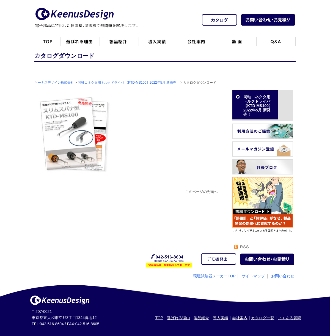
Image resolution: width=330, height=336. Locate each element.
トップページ (47, 43)
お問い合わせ (282, 276)
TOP (159, 318)
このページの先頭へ (201, 192)
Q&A (276, 43)
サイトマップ (253, 276)
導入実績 (220, 318)
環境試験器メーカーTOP (214, 276)
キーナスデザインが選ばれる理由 (80, 43)
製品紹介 (119, 43)
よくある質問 (289, 318)
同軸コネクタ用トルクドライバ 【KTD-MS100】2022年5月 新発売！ (258, 106)
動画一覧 (236, 43)
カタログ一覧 (262, 318)
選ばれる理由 (178, 318)
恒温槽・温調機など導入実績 (158, 43)
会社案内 (197, 43)
